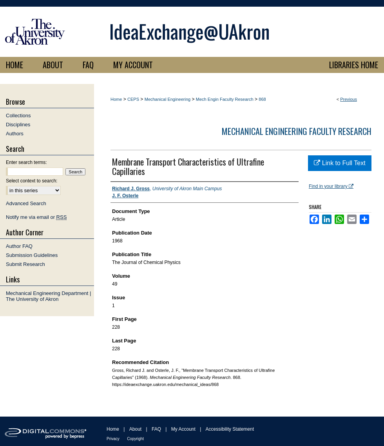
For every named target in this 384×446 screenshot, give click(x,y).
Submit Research (25, 264)
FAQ (156, 429)
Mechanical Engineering (167, 99)
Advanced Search (26, 203)
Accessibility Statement (230, 429)
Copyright (135, 439)
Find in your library (331, 186)
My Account (183, 429)
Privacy (113, 439)
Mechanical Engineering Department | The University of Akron (48, 296)
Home (116, 99)
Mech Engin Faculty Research (225, 99)
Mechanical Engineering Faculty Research (296, 131)
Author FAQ (19, 246)
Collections (18, 115)
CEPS (133, 99)
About (135, 429)
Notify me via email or (36, 217)
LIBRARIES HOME (353, 65)
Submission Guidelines (32, 255)
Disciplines (18, 124)
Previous (348, 99)
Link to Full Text (339, 163)
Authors (15, 134)
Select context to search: (31, 181)
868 (262, 99)
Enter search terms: (26, 162)
